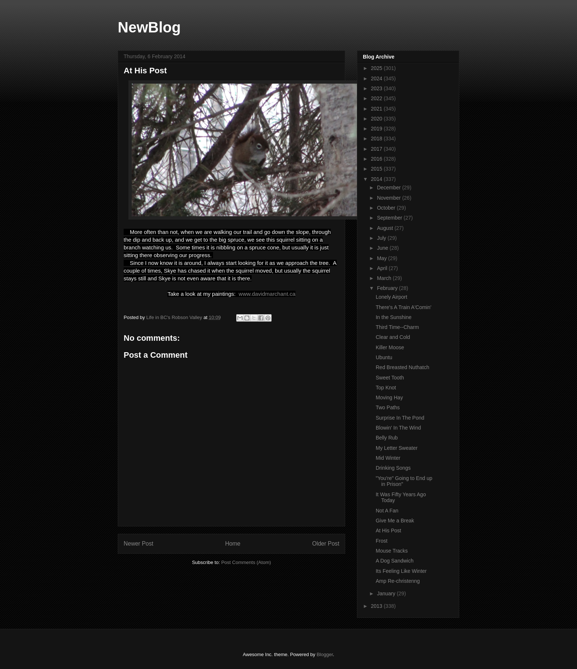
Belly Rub (387, 438)
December (389, 187)
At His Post (388, 530)
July (382, 238)
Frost (381, 541)
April (383, 268)
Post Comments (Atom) (246, 562)
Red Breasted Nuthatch (402, 367)
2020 (377, 119)
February (388, 288)
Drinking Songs (393, 468)
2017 (377, 149)
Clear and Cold (393, 337)
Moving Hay (389, 397)
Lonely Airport (391, 297)
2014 (377, 179)
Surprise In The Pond (400, 418)
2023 (377, 88)
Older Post (325, 543)
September (390, 218)
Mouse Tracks (392, 551)
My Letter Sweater (397, 448)
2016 (377, 159)
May (382, 258)
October (387, 208)
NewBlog (149, 27)
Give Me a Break (395, 520)
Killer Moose (390, 347)
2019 (377, 129)
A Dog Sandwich (395, 561)
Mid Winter (388, 458)
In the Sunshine (393, 317)
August (385, 228)
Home (233, 543)
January (387, 593)
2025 (377, 68)
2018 (377, 138)
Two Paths (388, 407)
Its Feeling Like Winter (401, 571)
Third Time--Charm (397, 327)
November (389, 198)
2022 (377, 98)
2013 (377, 606)
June (383, 248)
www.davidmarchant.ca (267, 294)
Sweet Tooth (390, 378)
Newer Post (138, 543)
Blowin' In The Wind (398, 428)
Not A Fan (387, 511)
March (385, 278)
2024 (377, 78)
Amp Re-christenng (398, 581)
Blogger (324, 654)
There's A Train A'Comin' (403, 307)
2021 (377, 109)
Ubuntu (384, 357)
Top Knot (386, 387)
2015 (377, 169)
